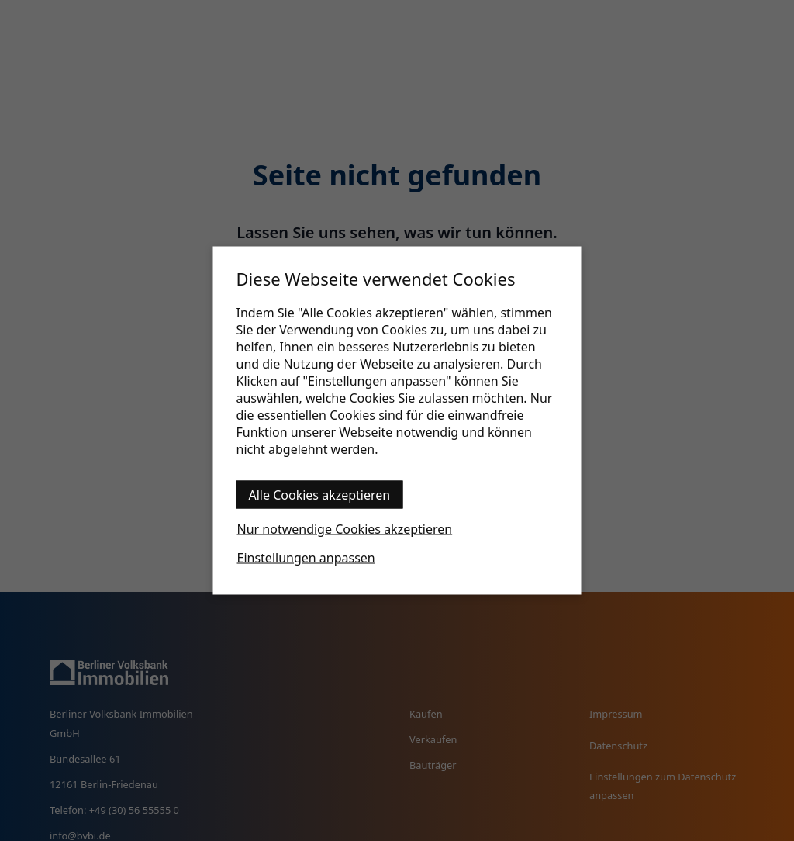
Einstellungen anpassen (306, 557)
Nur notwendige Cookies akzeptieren (345, 529)
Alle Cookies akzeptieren (320, 495)
